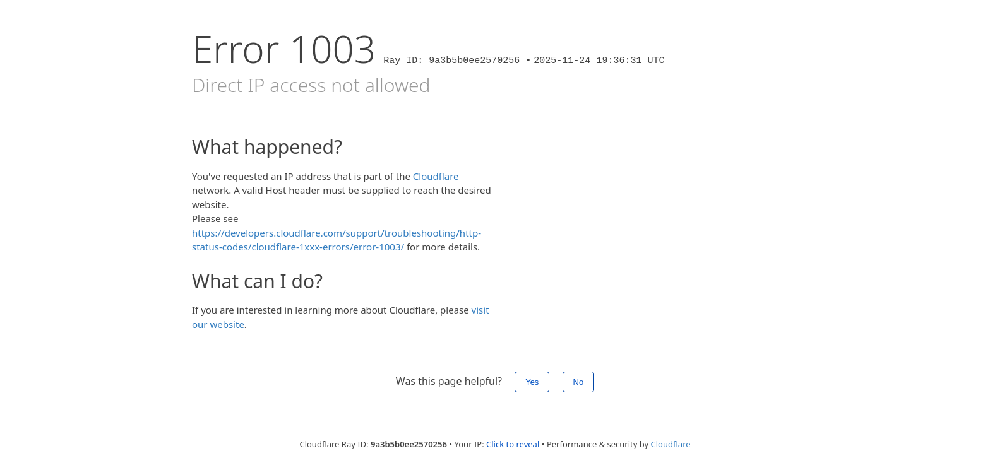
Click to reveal (512, 444)
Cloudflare (436, 176)
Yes (532, 382)
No (578, 382)
